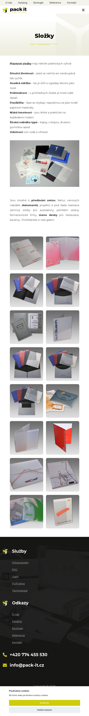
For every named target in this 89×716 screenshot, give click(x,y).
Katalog (22, 2)
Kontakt (71, 2)
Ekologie (38, 2)
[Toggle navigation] (83, 10)
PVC (14, 569)
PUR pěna (18, 583)
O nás (9, 2)
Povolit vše (44, 703)
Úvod (32, 44)
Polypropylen (44, 44)
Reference (55, 2)
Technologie (19, 590)
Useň (15, 576)
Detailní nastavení (44, 710)
